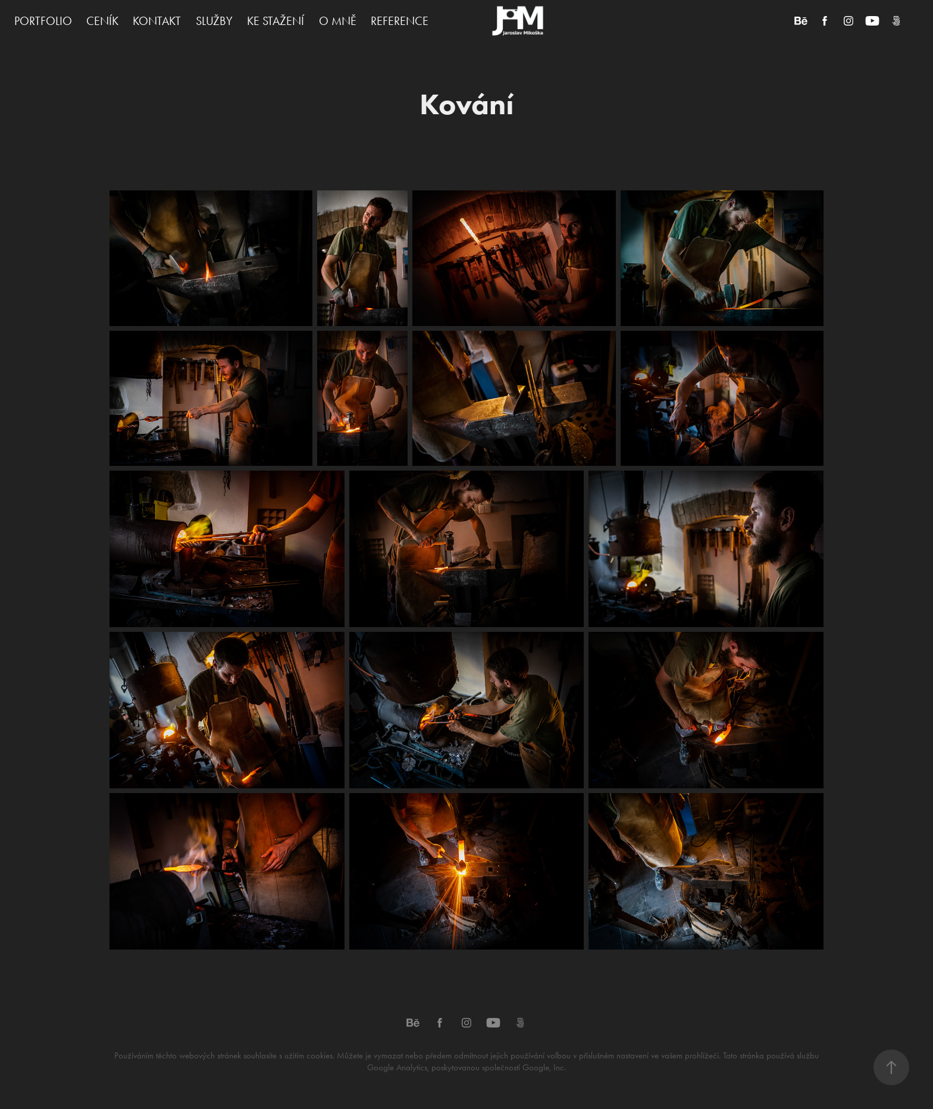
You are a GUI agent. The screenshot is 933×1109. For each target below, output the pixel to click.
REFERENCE (399, 21)
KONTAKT (157, 21)
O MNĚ (337, 21)
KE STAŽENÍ (275, 21)
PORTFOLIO (43, 21)
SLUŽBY (214, 21)
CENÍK (102, 21)
